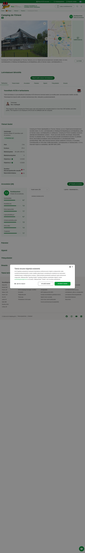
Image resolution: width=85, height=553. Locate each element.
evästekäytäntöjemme (21, 279)
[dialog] (42, 276)
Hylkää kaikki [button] (45, 283)
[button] (20, 283)
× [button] (72, 266)
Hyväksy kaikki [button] (62, 283)
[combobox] (70, 267)
